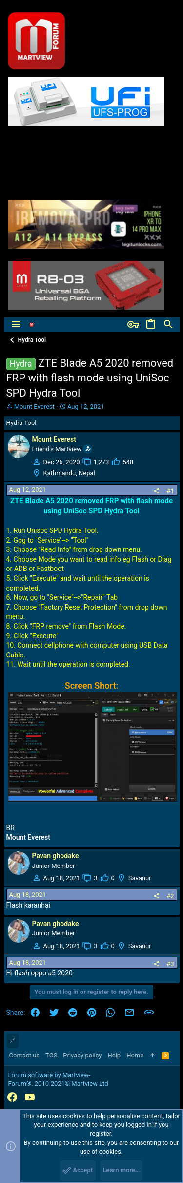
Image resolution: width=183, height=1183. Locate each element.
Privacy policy (82, 1055)
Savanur (139, 878)
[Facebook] (12, 1097)
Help (114, 1055)
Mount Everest (34, 406)
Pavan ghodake (55, 856)
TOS (51, 1055)
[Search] (168, 325)
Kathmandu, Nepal (69, 473)
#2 (170, 896)
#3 (170, 964)
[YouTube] (30, 1097)
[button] (16, 325)
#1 (170, 491)
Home (134, 1055)
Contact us (24, 1055)
